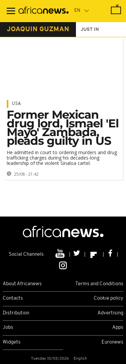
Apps (117, 327)
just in (90, 29)
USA (16, 103)
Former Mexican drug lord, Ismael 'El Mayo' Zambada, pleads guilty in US (63, 128)
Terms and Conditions (99, 284)
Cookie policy (108, 298)
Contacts (13, 298)
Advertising (110, 313)
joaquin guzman (38, 29)
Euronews (112, 342)
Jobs (8, 327)
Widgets (11, 342)
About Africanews (22, 284)
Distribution (16, 313)
